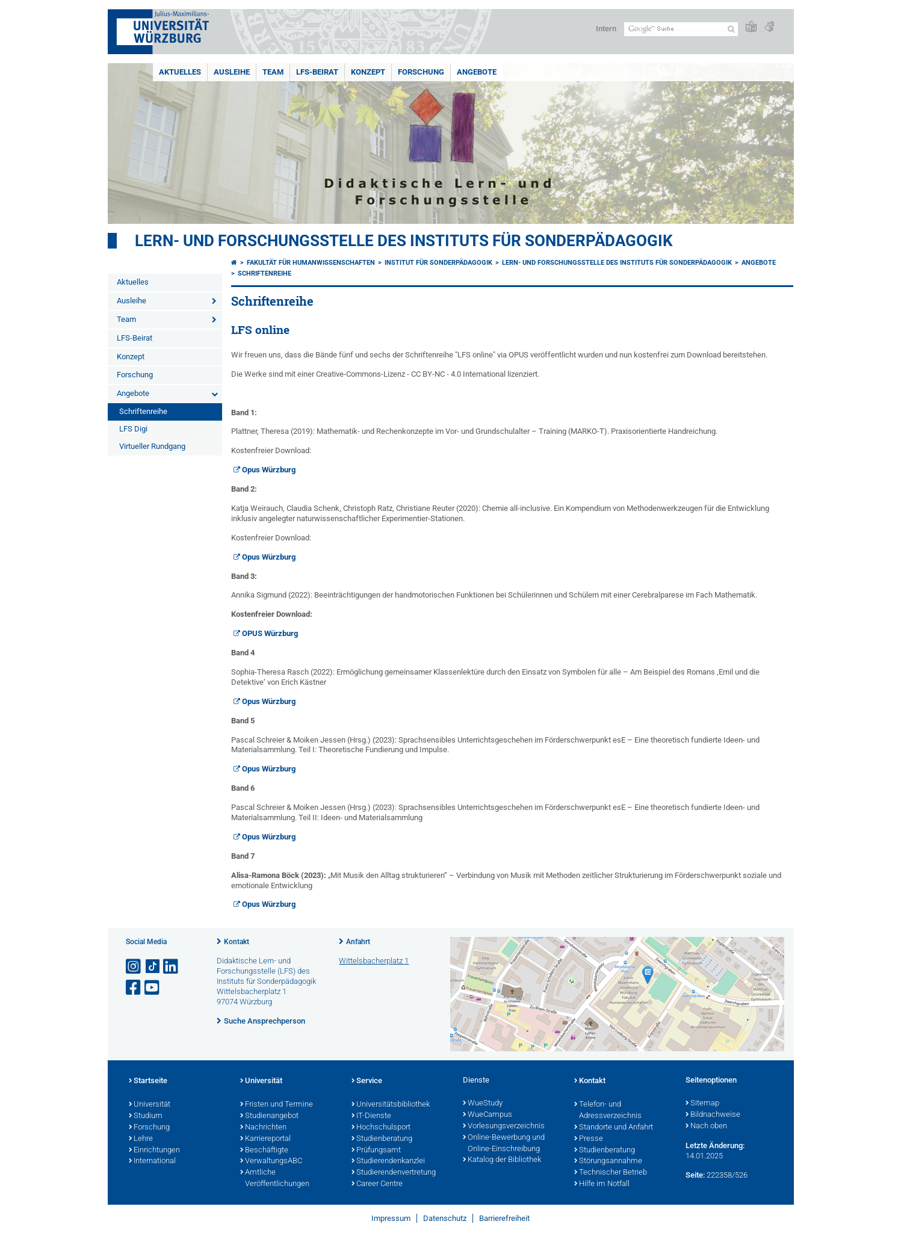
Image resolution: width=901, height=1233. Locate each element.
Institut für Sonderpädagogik (438, 263)
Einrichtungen (154, 1150)
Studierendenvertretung (393, 1172)
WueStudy (483, 1103)
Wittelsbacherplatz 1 (374, 960)
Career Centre (377, 1184)
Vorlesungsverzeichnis (504, 1126)
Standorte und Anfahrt (613, 1127)
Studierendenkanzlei (388, 1161)
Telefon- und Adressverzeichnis (608, 1110)
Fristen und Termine (276, 1104)
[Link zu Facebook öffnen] (134, 987)
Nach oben (706, 1126)
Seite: (695, 1174)
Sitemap (702, 1103)
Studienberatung (381, 1139)
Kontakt (236, 942)
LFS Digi (133, 428)
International (152, 1161)
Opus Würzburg (269, 469)
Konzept (368, 71)
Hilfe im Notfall (602, 1184)
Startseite (148, 1081)
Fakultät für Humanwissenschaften (311, 263)
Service (366, 1081)
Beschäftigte (264, 1150)
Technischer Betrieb (610, 1172)
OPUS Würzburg (270, 633)
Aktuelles (180, 71)
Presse (588, 1139)
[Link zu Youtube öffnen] (152, 987)
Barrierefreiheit (504, 1218)
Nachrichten (263, 1127)
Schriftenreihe (143, 411)
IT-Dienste (371, 1116)
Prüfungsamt (376, 1150)
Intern (606, 28)
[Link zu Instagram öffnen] (134, 966)
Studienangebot (269, 1116)
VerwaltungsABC (271, 1161)
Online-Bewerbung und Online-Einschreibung (504, 1144)
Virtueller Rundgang (152, 446)
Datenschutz (444, 1218)
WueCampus (487, 1115)
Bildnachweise (713, 1115)
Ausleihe (232, 71)
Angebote (477, 71)
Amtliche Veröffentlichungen (274, 1178)
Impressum (390, 1218)
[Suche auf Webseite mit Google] (681, 29)
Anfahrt (358, 942)
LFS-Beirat (317, 71)
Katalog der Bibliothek (502, 1160)
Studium (146, 1116)
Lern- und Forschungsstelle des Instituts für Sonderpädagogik (404, 241)
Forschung (421, 71)
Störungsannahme (608, 1161)
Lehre (141, 1139)
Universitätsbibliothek (390, 1104)
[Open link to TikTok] (152, 966)
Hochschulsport (380, 1127)
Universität (149, 1104)
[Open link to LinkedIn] (171, 966)
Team (272, 71)
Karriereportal (265, 1139)
